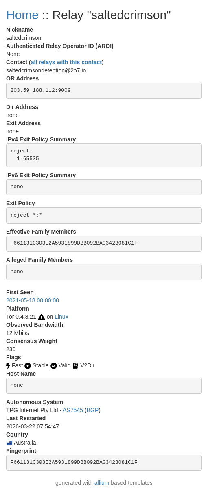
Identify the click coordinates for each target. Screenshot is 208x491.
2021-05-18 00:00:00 (32, 300)
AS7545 (73, 410)
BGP (93, 410)
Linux (61, 316)
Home (22, 15)
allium (101, 483)
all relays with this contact (66, 62)
